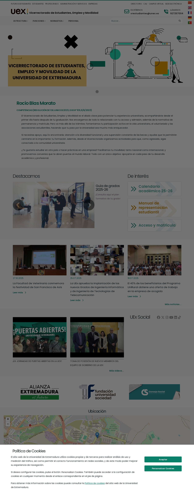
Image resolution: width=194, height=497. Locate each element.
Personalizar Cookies (163, 468)
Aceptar (163, 459)
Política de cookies (95, 483)
